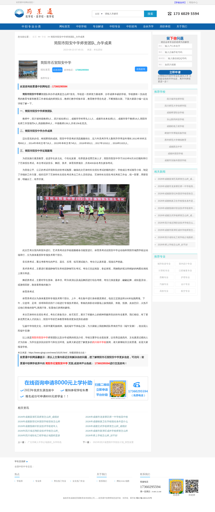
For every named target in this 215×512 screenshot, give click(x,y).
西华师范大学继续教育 (175, 140)
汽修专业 (164, 284)
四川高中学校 (99, 342)
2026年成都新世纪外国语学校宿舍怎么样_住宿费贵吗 (183, 193)
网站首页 (64, 26)
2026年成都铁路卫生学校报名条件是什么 (106, 421)
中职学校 (81, 26)
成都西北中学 (175, 146)
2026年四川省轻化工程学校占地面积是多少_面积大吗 (183, 237)
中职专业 (115, 26)
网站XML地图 (123, 481)
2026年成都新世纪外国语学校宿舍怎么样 (39, 421)
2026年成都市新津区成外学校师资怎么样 (106, 430)
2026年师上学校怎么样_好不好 (101, 435)
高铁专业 (164, 291)
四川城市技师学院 (175, 99)
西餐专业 (164, 277)
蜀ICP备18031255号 (144, 498)
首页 (34, 37)
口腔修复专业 (185, 270)
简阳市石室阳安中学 (56, 63)
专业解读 (98, 26)
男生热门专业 (60, 481)
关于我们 (182, 26)
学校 (44, 37)
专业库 (38, 481)
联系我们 (103, 481)
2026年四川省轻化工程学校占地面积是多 (39, 435)
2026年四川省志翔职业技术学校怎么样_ (38, 430)
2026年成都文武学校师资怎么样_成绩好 (106, 426)
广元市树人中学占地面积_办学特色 (45, 442)
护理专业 (185, 277)
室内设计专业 (185, 263)
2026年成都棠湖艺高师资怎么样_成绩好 (38, 416)
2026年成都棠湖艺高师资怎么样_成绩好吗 (178, 179)
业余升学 (148, 26)
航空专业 (185, 291)
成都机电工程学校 (175, 126)
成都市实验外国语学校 (175, 160)
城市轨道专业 (164, 263)
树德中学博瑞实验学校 (175, 133)
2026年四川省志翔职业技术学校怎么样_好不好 (180, 222)
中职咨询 (131, 26)
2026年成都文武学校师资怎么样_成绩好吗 (178, 215)
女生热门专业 (79, 481)
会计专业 (185, 284)
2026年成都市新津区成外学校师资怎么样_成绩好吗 (182, 230)
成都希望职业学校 (175, 112)
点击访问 (57, 70)
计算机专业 (164, 270)
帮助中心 (193, 2)
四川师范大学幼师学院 (175, 105)
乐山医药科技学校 (175, 119)
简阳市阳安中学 (40, 337)
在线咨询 (140, 69)
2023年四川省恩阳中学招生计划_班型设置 (113, 442)
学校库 (20, 481)
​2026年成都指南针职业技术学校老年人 (38, 426)
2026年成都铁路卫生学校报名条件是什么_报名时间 (182, 201)
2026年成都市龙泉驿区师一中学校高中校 (106, 416)
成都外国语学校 (175, 153)
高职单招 (165, 26)
